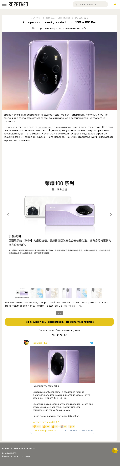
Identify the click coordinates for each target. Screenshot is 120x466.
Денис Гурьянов (65, 18)
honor (59, 313)
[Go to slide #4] (67, 293)
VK (79, 321)
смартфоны (45, 127)
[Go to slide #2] (37, 293)
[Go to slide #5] (82, 293)
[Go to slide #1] (22, 293)
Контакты (7, 448)
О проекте (29, 448)
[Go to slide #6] (97, 293)
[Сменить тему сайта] (115, 4)
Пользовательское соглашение (16, 456)
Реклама (18, 448)
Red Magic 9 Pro (72, 305)
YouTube (88, 321)
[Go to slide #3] (52, 293)
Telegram (70, 321)
